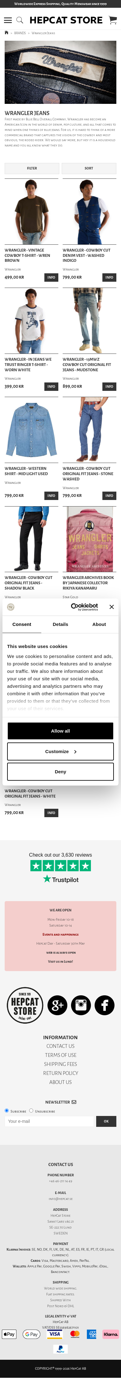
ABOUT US (60, 1082)
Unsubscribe (45, 1111)
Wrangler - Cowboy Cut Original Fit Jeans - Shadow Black (28, 583)
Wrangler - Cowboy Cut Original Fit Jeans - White (30, 794)
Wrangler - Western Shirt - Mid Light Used (26, 471)
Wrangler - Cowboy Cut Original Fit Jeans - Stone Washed (88, 474)
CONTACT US (60, 1046)
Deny (60, 771)
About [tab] (99, 624)
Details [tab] (60, 624)
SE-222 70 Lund (60, 1227)
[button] (8, 20)
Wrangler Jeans (43, 33)
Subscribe (18, 1111)
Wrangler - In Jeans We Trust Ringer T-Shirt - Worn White (28, 365)
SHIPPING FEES (60, 1064)
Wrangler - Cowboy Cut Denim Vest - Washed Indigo (86, 255)
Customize (60, 751)
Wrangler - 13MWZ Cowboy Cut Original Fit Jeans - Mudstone (87, 365)
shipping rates (63, 1294)
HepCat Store (60, 1215)
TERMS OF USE (60, 1055)
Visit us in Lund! (60, 961)
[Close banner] (112, 607)
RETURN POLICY (60, 1073)
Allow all (60, 731)
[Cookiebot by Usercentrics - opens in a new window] (73, 607)
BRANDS (20, 33)
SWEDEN (61, 1233)
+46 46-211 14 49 (60, 1181)
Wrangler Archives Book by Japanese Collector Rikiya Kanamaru (88, 583)
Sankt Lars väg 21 (60, 1221)
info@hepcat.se (61, 1199)
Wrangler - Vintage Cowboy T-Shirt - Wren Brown (27, 255)
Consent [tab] (21, 624)
